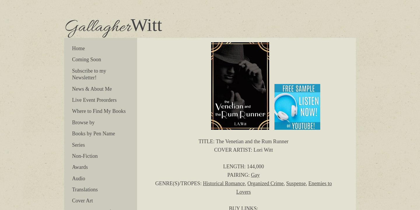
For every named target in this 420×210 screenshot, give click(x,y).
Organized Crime (265, 183)
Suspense (296, 183)
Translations (85, 189)
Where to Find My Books (99, 111)
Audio (78, 178)
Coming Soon (86, 59)
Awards (80, 167)
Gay (255, 175)
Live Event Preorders (94, 100)
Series (78, 145)
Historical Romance (224, 183)
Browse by (83, 122)
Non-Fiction (85, 156)
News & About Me (92, 89)
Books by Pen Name (93, 133)
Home (78, 48)
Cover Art (82, 201)
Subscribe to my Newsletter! (89, 74)
